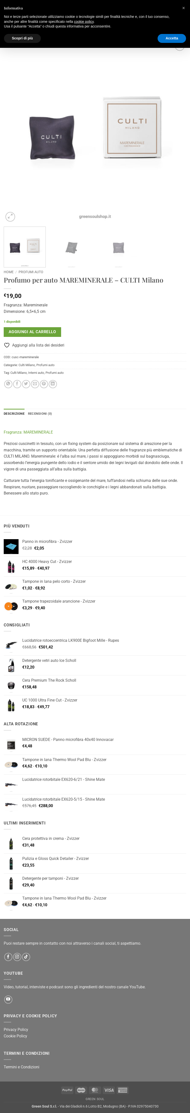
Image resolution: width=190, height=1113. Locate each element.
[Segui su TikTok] (26, 957)
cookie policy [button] (84, 22)
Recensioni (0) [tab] (40, 413)
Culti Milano (27, 365)
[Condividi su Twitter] (26, 384)
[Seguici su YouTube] (8, 1000)
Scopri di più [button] (22, 38)
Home (9, 272)
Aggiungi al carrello (32, 332)
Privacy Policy (16, 1029)
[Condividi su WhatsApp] (8, 384)
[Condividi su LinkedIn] (53, 384)
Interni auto (36, 373)
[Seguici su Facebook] (8, 957)
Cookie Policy (15, 1036)
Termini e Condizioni (21, 1067)
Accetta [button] (172, 38)
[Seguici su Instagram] (17, 957)
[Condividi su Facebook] (17, 384)
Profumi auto (31, 272)
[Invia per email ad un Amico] (35, 384)
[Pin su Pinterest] (44, 384)
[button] (10, 217)
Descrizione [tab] (14, 413)
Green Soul (95, 1099)
